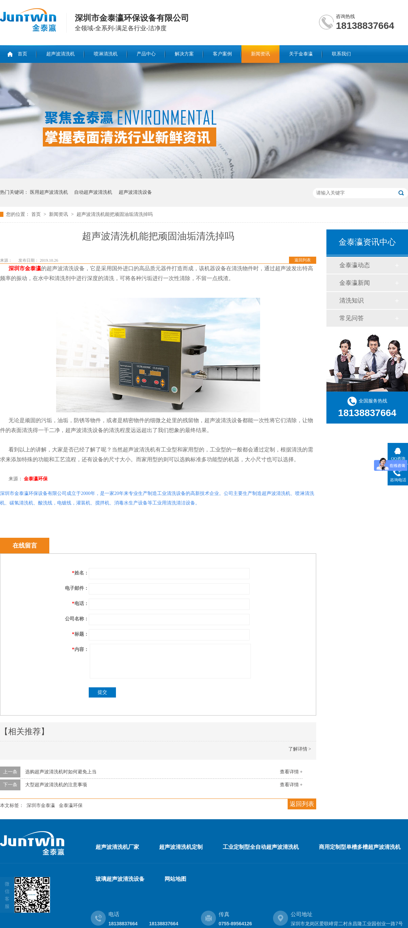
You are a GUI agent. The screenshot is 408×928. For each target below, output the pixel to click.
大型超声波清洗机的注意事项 (56, 784)
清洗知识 (351, 300)
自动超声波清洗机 (93, 192)
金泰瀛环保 (36, 478)
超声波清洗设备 (135, 192)
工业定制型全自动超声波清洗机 (261, 847)
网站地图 (175, 879)
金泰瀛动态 (354, 265)
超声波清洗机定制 (181, 847)
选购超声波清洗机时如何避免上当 (61, 771)
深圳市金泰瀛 (41, 805)
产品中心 (146, 53)
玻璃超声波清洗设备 (120, 879)
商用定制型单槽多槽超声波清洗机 (360, 847)
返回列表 (302, 260)
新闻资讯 (260, 53)
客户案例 (222, 53)
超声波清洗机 (60, 53)
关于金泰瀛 (301, 53)
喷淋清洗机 (106, 53)
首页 (22, 53)
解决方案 (184, 53)
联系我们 (341, 53)
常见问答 (351, 318)
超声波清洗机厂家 (117, 847)
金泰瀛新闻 (354, 282)
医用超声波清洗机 (49, 192)
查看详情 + (291, 771)
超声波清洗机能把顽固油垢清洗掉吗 (114, 214)
